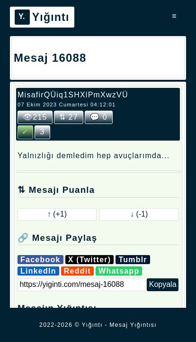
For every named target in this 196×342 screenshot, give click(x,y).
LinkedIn (38, 271)
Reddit (77, 271)
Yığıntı (42, 17)
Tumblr (132, 260)
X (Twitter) (89, 260)
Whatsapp (118, 271)
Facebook (40, 260)
